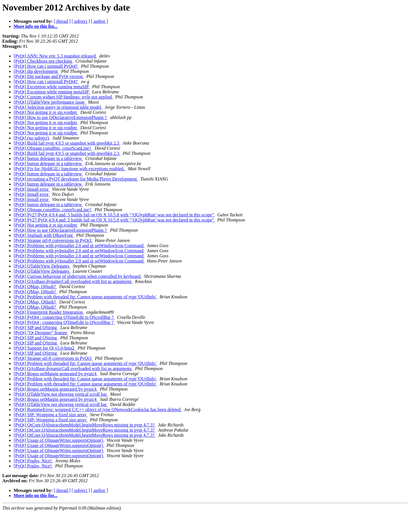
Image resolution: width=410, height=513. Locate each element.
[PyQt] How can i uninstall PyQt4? (46, 66)
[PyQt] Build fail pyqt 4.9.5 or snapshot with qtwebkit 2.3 (67, 143)
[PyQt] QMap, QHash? (35, 286)
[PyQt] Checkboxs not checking (43, 61)
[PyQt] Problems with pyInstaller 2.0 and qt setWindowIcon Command (79, 245)
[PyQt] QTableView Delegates (42, 266)
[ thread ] (62, 21)
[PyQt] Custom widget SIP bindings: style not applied (63, 97)
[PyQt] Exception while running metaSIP (52, 86)
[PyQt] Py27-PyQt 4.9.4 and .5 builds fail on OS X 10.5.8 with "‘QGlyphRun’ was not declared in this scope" (114, 214)
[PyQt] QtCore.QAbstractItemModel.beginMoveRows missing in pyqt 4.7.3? (85, 424)
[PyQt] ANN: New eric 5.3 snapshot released (55, 56)
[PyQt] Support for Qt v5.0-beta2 (44, 348)
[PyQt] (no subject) (32, 138)
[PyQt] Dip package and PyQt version (49, 76)
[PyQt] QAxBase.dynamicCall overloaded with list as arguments (73, 281)
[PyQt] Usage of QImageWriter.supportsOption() (59, 440)
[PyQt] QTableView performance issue (50, 102)
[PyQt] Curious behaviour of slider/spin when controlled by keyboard (78, 276)
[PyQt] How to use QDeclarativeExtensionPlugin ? (61, 117)
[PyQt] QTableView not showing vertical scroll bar (61, 394)
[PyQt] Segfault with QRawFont (44, 235)
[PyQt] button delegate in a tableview (48, 158)
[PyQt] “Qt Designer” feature (41, 332)
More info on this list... (36, 26)
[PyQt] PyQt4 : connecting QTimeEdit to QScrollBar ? (64, 317)
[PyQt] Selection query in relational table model (58, 107)
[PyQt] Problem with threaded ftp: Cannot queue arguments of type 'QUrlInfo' (85, 296)
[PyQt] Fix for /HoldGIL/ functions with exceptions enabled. (70, 168)
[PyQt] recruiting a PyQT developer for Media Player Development (76, 179)
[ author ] (99, 21)
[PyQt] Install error (32, 189)
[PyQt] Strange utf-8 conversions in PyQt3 (53, 240)
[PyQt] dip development (36, 71)
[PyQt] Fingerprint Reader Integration (49, 312)
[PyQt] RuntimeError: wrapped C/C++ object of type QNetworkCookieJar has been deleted (98, 409)
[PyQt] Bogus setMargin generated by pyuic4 (56, 373)
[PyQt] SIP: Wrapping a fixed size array (51, 414)
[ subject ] (81, 21)
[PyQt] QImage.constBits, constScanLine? (53, 148)
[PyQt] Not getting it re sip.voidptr (46, 112)
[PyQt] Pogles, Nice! (33, 460)
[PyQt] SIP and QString (36, 327)
